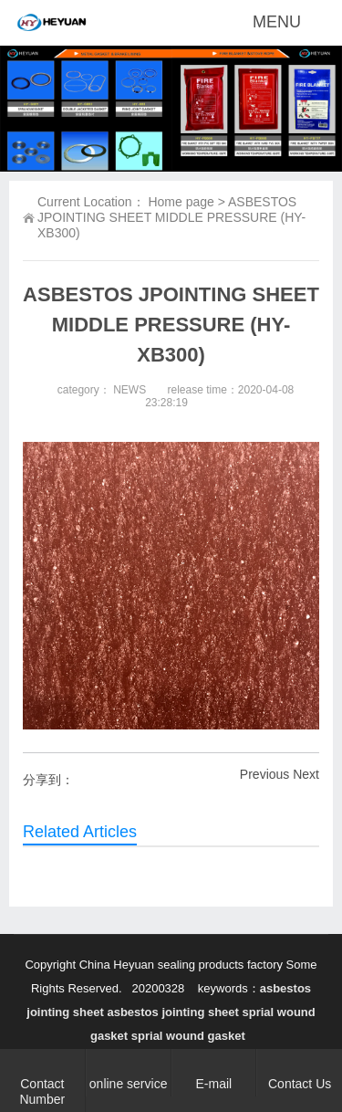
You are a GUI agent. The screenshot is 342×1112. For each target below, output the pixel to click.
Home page (180, 201)
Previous (264, 774)
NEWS (129, 389)
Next (306, 774)
